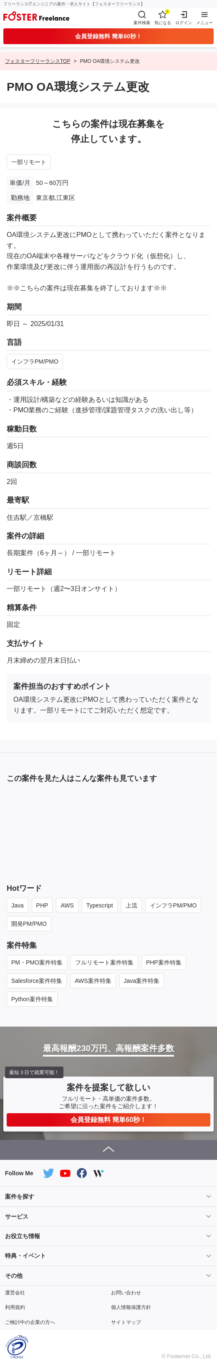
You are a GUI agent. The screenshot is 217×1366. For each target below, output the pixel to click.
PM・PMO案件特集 (37, 962)
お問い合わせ (126, 1293)
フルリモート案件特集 (104, 962)
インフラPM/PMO (34, 361)
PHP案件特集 (164, 962)
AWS (67, 905)
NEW (23, 802)
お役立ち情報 (22, 1236)
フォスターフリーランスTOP (37, 61)
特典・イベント (25, 1255)
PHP (42, 905)
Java (17, 905)
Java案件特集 (142, 980)
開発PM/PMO (29, 923)
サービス (16, 1216)
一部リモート (28, 162)
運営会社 (15, 1293)
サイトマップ (126, 1322)
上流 (131, 905)
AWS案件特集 (93, 980)
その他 (14, 1275)
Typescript (99, 905)
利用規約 (15, 1307)
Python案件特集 (32, 999)
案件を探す (19, 1196)
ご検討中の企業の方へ (30, 1322)
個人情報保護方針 (131, 1307)
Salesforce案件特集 (36, 980)
